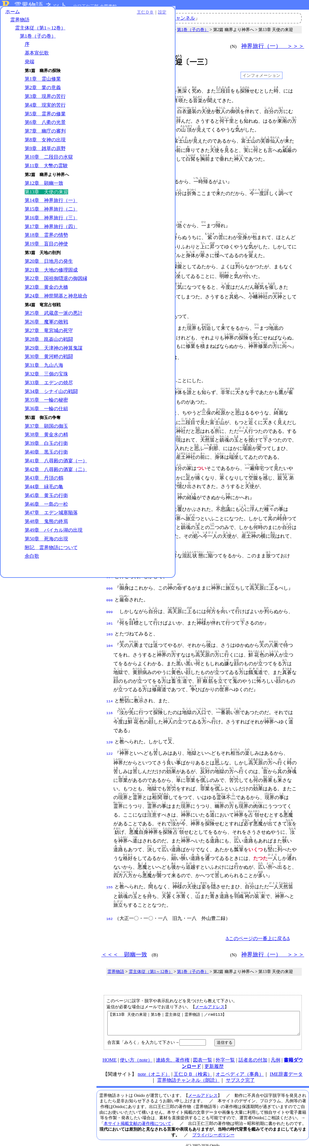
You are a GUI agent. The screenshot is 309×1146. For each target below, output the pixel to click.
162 (109, 908)
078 (109, 492)
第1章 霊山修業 (43, 82)
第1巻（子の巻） (38, 39)
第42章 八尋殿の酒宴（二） (56, 472)
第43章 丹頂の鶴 (44, 481)
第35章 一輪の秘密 (46, 403)
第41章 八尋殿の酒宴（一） (56, 464)
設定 (83, 15)
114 (109, 691)
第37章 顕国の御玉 (46, 429)
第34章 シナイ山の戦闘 (51, 394)
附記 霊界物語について (51, 550)
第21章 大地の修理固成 (51, 273)
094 (109, 571)
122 (109, 743)
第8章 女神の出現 (45, 143)
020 (109, 192)
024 (109, 224)
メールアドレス (210, 995)
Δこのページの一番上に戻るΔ (257, 927)
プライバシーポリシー (213, 1128)
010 (109, 141)
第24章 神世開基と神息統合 (56, 299)
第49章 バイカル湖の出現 (54, 533)
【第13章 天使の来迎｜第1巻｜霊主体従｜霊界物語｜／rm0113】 (203, 1014)
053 (109, 376)
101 (109, 615)
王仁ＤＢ (66, 15)
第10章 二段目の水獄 (49, 160)
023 (109, 212)
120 (109, 732)
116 (109, 703)
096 (109, 582)
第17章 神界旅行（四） (51, 230)
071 (109, 463)
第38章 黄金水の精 (46, 438)
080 (109, 504)
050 (109, 354)
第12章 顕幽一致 (44, 186)
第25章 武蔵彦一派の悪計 (54, 316)
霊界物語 (20, 23)
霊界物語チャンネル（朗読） (188, 1073)
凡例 (275, 1053)
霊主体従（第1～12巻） (40, 31)
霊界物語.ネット (41, 5)
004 (109, 111)
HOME (109, 1053)
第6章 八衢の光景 (45, 125)
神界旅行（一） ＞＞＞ (272, 46)
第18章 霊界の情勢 (46, 238)
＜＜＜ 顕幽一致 (124, 46)
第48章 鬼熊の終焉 (46, 524)
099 (109, 604)
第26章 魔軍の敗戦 (46, 325)
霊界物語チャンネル (173, 17)
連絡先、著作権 (173, 1053)
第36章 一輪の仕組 (46, 412)
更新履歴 (214, 1060)
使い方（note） (136, 1053)
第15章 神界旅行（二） (51, 212)
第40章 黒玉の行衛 (46, 455)
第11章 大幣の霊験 (46, 169)
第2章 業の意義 (43, 91)
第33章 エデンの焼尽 (49, 386)
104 (109, 636)
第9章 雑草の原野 (45, 152)
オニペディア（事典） (240, 1067)
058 (109, 408)
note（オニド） (154, 1067)
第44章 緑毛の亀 (44, 490)
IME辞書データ (286, 1067)
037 (109, 284)
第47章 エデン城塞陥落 (51, 516)
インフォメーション (261, 75)
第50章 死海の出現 (46, 542)
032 (109, 264)
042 (109, 314)
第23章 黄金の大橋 (46, 290)
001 (109, 91)
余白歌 (32, 559)
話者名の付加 (252, 1053)
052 (109, 365)
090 (109, 550)
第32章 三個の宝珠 (46, 377)
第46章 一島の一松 (46, 507)
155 (109, 876)
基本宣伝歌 (37, 56)
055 (109, 387)
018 (109, 181)
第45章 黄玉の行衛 (46, 499)
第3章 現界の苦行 (45, 99)
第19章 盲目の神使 (46, 247)
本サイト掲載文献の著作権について (137, 1117)
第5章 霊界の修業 (45, 117)
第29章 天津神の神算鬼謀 (54, 351)
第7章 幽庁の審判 (45, 134)
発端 (29, 65)
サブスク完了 (240, 1073)
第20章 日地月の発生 (49, 264)
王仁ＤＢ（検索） (193, 1067)
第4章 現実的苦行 (45, 108)
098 (109, 593)
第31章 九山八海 (44, 368)
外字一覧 (225, 1053)
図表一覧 (202, 1053)
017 (109, 170)
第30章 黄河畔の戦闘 (49, 360)
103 (109, 625)
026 (109, 235)
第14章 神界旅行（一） (51, 203)
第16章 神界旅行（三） (51, 221)
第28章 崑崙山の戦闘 (49, 342)
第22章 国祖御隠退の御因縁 (56, 282)
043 (109, 325)
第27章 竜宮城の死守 (49, 334)
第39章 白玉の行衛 (46, 446)
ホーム (12, 14)
